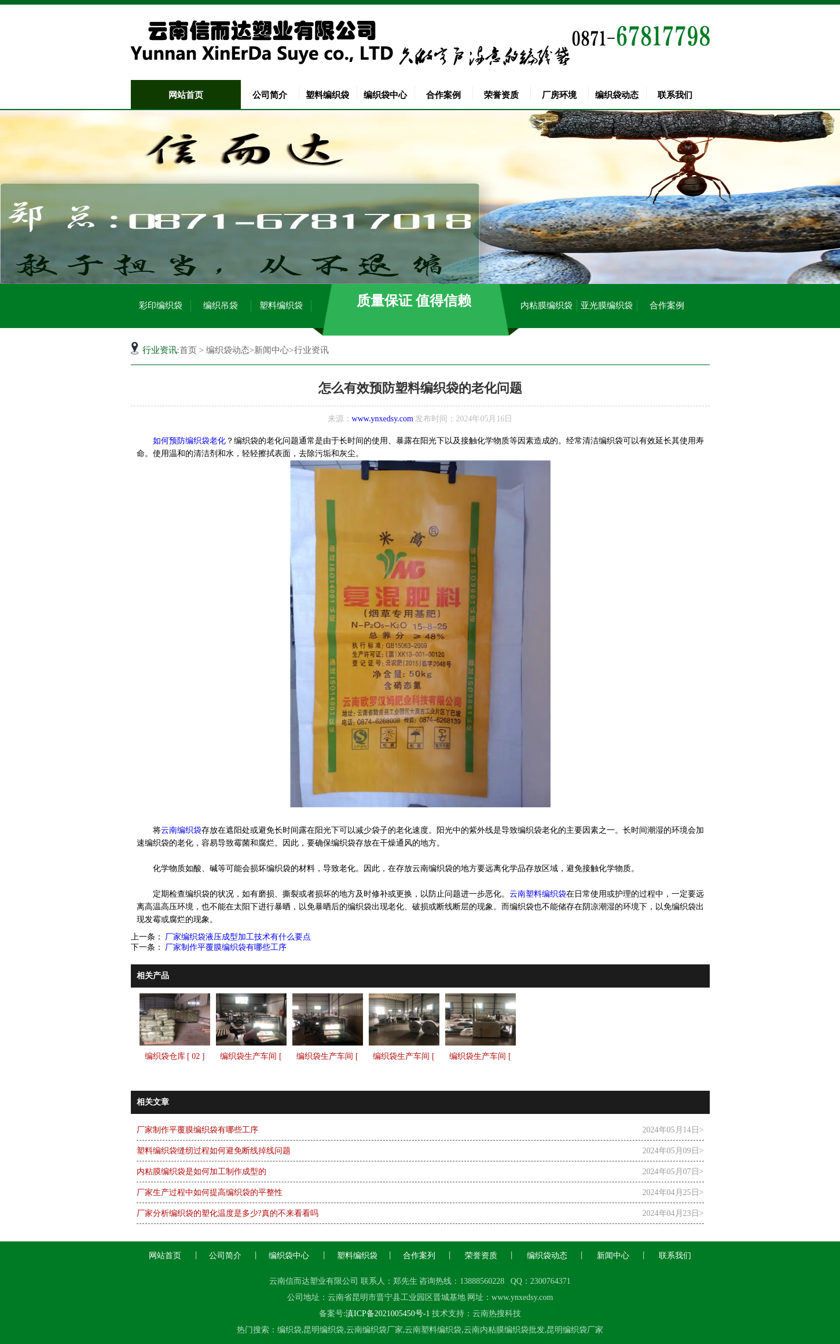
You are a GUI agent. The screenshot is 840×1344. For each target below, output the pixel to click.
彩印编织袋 (160, 305)
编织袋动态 (617, 95)
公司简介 (269, 95)
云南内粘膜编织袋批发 (504, 1329)
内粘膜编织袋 (546, 305)
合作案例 (443, 95)
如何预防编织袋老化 (189, 440)
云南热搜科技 (496, 1313)
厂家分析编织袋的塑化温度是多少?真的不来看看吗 (227, 1213)
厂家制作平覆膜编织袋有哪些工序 (225, 947)
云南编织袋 (181, 830)
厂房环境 (559, 95)
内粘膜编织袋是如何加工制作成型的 (201, 1171)
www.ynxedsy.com (382, 418)
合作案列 (419, 1255)
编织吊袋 (220, 305)
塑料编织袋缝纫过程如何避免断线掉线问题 (214, 1150)
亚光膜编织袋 (607, 305)
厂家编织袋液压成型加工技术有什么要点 (237, 937)
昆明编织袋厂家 (574, 1329)
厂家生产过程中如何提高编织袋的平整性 (210, 1192)
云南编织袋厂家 (374, 1329)
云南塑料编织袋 (537, 894)
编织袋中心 (385, 95)
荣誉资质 (501, 95)
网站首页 (185, 95)
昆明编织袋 (323, 1329)
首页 (188, 350)
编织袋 (289, 1329)
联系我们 (675, 95)
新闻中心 (271, 350)
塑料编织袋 (327, 95)
